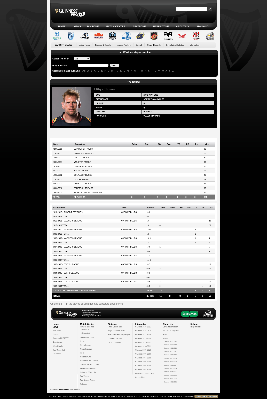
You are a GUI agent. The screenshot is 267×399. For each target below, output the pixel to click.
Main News (57, 331)
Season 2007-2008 (170, 362)
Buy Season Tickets (87, 380)
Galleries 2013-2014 (143, 334)
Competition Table (87, 337)
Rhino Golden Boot (115, 327)
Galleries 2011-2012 (143, 342)
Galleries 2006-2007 (143, 362)
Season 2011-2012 (170, 348)
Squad (139, 45)
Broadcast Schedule (88, 369)
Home (62, 26)
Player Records (154, 45)
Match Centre (115, 26)
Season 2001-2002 (170, 382)
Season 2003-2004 (170, 375)
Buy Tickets (84, 376)
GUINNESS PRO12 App (89, 365)
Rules (165, 334)
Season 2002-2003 (170, 378)
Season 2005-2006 (170, 368)
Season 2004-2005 (170, 372)
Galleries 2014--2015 (143, 331)
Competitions (140, 377)
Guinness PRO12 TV (61, 338)
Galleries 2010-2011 (143, 346)
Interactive (161, 26)
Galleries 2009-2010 (143, 350)
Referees (83, 384)
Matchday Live (85, 357)
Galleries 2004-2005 (143, 370)
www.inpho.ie (75, 389)
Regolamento (196, 327)
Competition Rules (115, 338)
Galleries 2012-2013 (143, 338)
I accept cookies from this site (206, 396)
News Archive (58, 342)
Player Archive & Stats (116, 331)
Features (56, 334)
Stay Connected (59, 350)
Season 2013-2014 (170, 341)
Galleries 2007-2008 (143, 358)
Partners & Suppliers (171, 331)
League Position (123, 45)
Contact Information (170, 327)
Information (195, 45)
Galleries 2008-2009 (143, 354)
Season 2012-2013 (170, 345)
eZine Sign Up (58, 346)
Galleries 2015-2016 (143, 327)
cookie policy (172, 396)
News (77, 26)
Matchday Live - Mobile (89, 361)
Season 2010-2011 (170, 351)
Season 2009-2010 (170, 355)
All (83, 70)
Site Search (57, 354)
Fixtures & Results (103, 45)
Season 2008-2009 (170, 358)
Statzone (139, 26)
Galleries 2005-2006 (143, 366)
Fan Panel (93, 26)
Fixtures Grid (86, 333)
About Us (182, 26)
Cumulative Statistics (175, 45)
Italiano (203, 26)
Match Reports (85, 345)
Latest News (84, 45)
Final (82, 353)
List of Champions (115, 342)
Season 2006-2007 (170, 365)
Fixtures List (86, 330)
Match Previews (86, 349)
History (165, 338)
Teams (82, 341)
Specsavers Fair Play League (119, 334)
